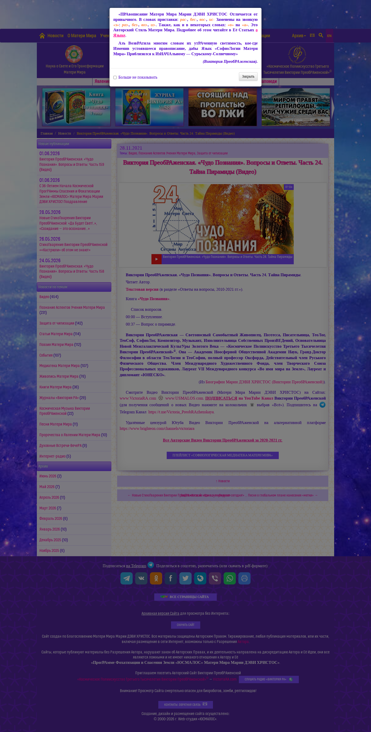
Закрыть (248, 76)
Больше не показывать (135, 77)
